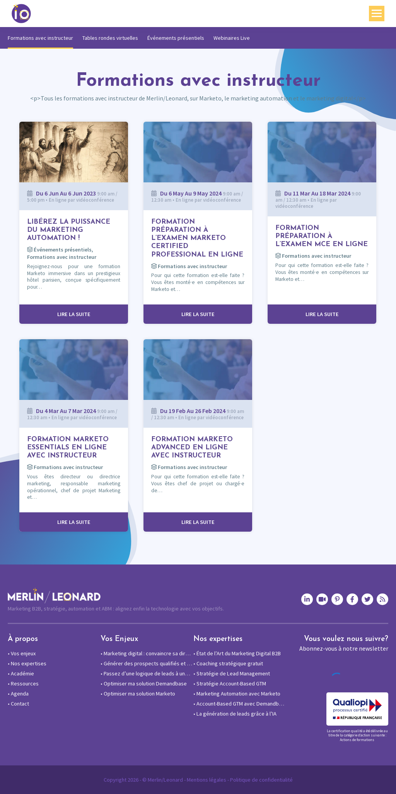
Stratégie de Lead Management (231, 673)
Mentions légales (206, 779)
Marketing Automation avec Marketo (236, 693)
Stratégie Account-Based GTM (229, 683)
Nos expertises (27, 663)
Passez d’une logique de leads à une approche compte (147, 673)
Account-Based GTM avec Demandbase (239, 703)
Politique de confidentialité (261, 779)
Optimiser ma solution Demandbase (144, 683)
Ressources (23, 683)
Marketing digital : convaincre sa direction (147, 653)
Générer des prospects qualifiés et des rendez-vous (147, 663)
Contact (18, 703)
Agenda (18, 693)
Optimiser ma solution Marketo (138, 693)
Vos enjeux (22, 653)
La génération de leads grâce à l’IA (235, 713)
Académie (21, 673)
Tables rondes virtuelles (110, 37)
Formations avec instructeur (40, 37)
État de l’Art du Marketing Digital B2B (237, 653)
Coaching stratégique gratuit (228, 663)
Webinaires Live (231, 37)
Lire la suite (73, 314)
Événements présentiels (175, 37)
